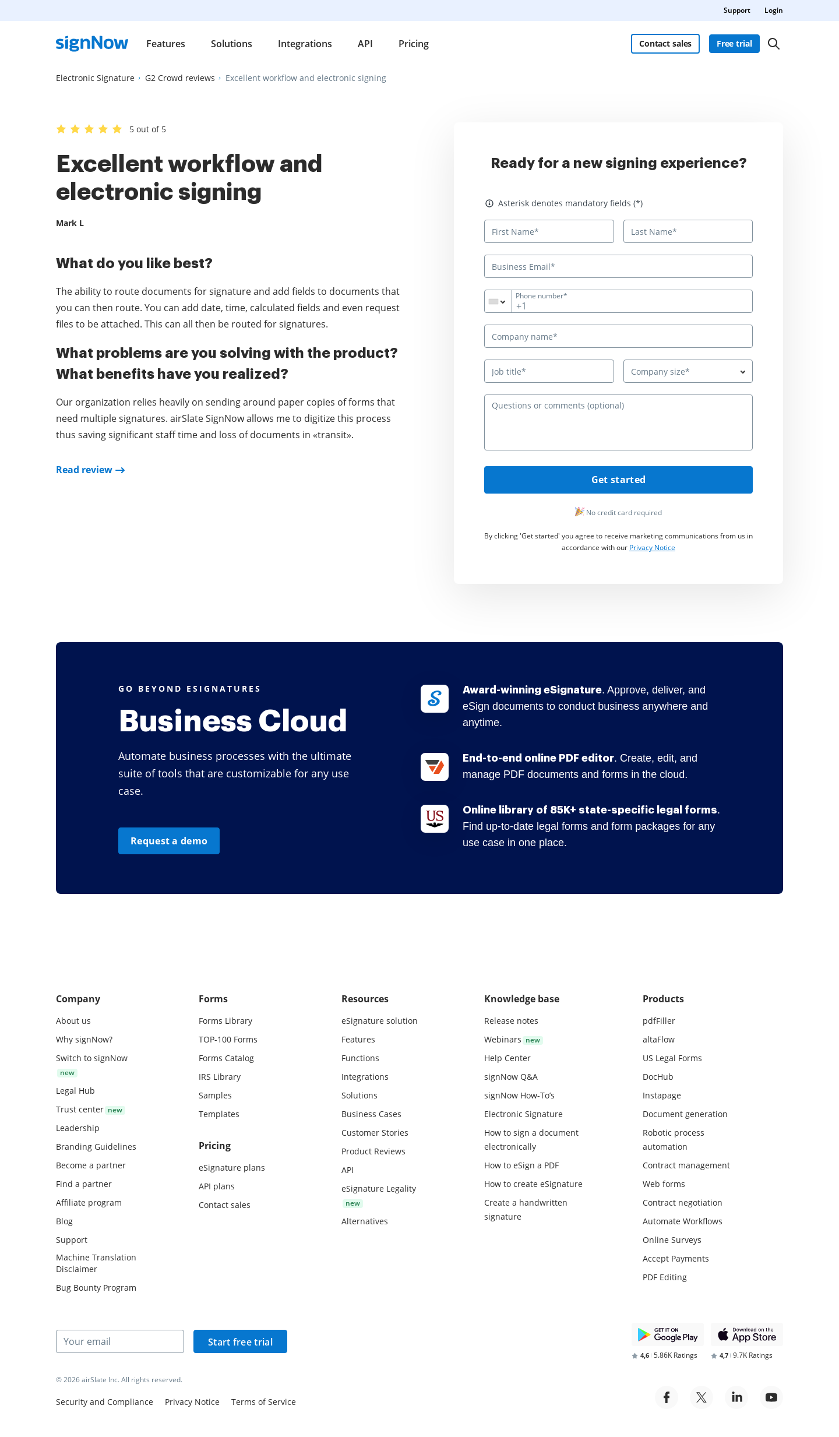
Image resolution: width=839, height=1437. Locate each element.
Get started (618, 480)
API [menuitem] (365, 43)
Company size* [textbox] (660, 371)
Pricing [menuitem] (414, 43)
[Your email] (120, 1341)
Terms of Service (263, 1401)
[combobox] (506, 301)
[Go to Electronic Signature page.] (95, 78)
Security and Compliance (104, 1401)
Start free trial (240, 1342)
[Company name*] (618, 336)
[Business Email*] (618, 266)
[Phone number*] (618, 301)
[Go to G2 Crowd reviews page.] (180, 78)
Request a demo (169, 841)
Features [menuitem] (165, 43)
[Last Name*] (688, 231)
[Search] (773, 43)
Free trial (734, 43)
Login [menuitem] (773, 10)
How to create (533, 1183)
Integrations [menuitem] (305, 43)
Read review (84, 469)
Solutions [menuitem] (231, 43)
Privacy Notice (652, 548)
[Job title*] (549, 371)
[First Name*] (549, 231)
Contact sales (665, 43)
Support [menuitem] (737, 10)
